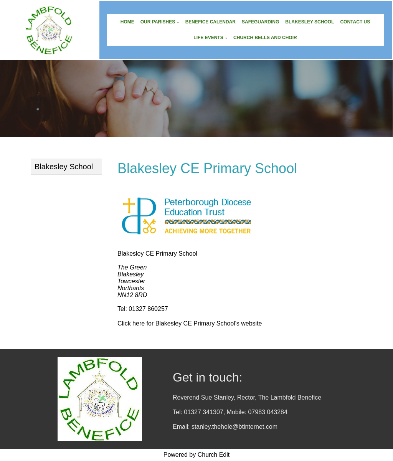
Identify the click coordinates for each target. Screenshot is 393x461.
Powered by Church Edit (196, 454)
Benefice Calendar (210, 22)
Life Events (208, 37)
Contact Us (355, 22)
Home (127, 22)
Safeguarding (260, 22)
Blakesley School (309, 22)
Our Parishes (157, 22)
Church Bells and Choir (265, 37)
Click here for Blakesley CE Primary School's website (189, 323)
